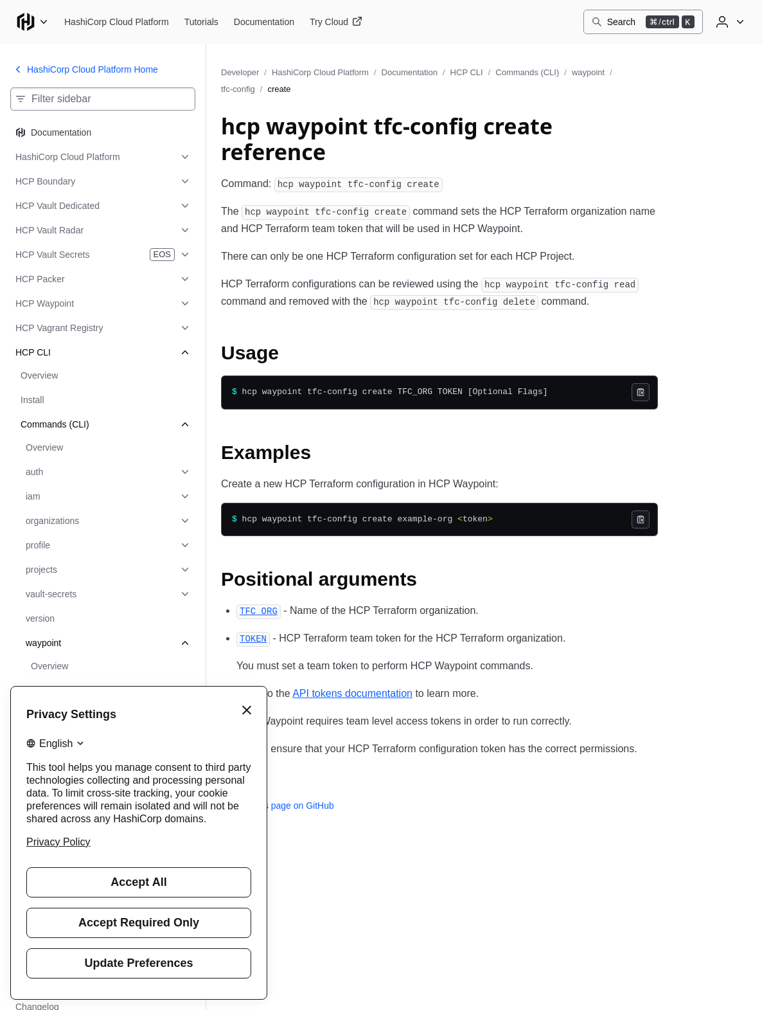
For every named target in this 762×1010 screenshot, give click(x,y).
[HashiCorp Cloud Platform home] (116, 21)
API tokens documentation (352, 693)
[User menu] (729, 21)
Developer (240, 72)
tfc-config (238, 89)
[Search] (643, 22)
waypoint (588, 72)
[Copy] (641, 392)
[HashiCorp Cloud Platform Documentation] (264, 21)
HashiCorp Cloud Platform (320, 72)
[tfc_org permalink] (258, 610)
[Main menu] (32, 21)
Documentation (410, 72)
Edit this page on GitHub (277, 805)
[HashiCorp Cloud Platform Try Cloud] (336, 21)
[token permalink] (253, 638)
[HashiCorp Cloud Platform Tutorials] (201, 21)
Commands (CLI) (527, 72)
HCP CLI (466, 72)
